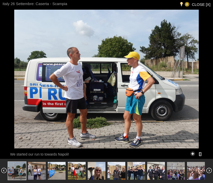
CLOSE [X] (201, 4)
